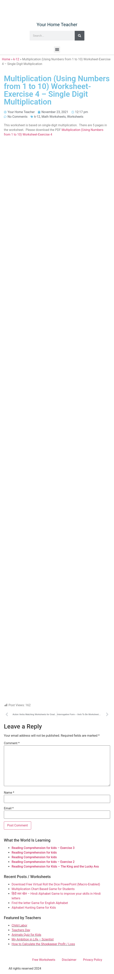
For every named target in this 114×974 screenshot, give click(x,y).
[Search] (79, 36)
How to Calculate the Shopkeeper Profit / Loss (43, 944)
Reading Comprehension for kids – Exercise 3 (43, 848)
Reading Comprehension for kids (34, 852)
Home (6, 59)
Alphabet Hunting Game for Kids (34, 907)
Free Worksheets (43, 960)
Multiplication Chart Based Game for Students (43, 889)
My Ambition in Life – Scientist (33, 939)
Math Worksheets (54, 116)
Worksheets (75, 116)
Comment (12, 743)
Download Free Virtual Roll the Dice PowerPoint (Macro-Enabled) (56, 884)
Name (9, 792)
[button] (57, 49)
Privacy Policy (92, 960)
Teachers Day (21, 930)
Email (9, 808)
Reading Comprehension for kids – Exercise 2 (43, 862)
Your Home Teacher (57, 24)
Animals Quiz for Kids (26, 935)
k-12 (16, 59)
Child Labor (19, 925)
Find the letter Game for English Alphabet (40, 903)
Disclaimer (69, 960)
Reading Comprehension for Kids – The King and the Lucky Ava (55, 866)
